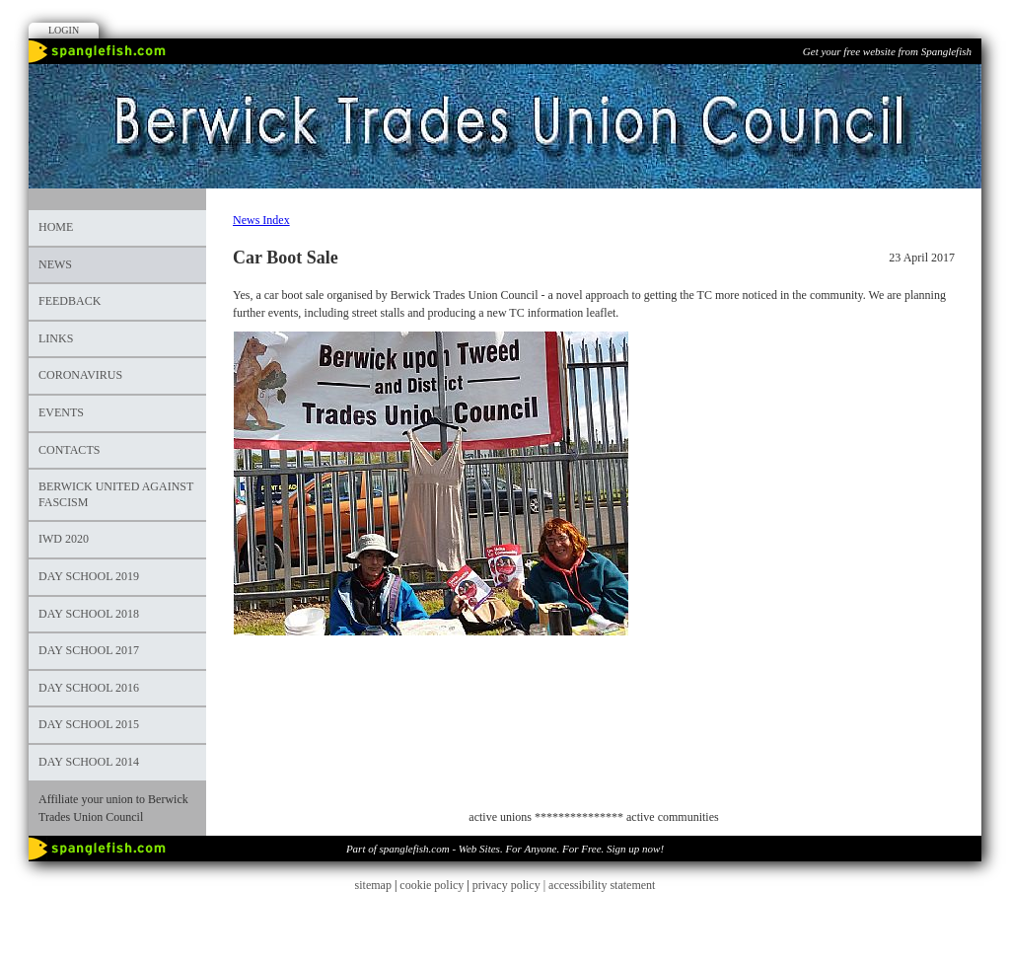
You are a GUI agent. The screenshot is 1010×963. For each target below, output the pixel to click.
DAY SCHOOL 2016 (88, 688)
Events (61, 412)
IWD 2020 (63, 539)
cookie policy (431, 885)
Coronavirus (80, 375)
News (55, 264)
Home (55, 227)
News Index (261, 220)
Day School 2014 (88, 762)
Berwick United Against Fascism (115, 494)
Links (55, 338)
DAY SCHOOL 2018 (88, 614)
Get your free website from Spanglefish (887, 51)
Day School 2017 (88, 650)
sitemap (373, 885)
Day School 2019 (88, 576)
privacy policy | (510, 885)
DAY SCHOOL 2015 (88, 724)
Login (63, 30)
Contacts (69, 450)
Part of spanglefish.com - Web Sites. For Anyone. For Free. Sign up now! (505, 848)
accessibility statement (601, 885)
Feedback (69, 301)
